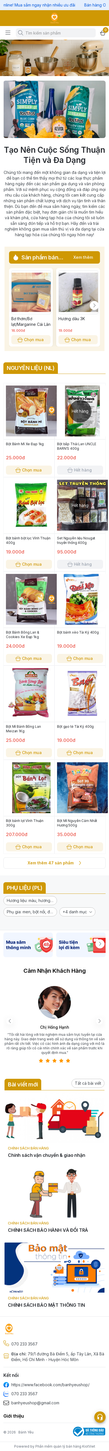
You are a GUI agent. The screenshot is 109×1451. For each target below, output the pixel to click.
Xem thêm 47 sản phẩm (54, 863)
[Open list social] (100, 1417)
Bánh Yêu (26, 1432)
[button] (30, 900)
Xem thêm (83, 257)
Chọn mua (31, 339)
